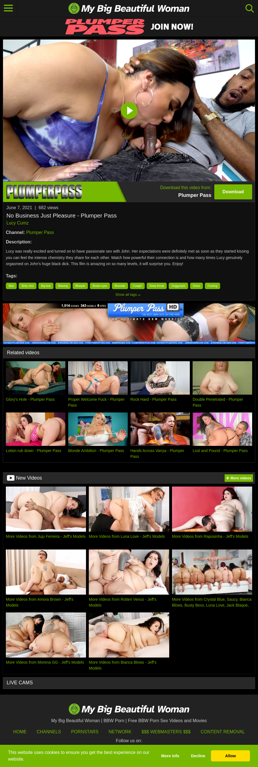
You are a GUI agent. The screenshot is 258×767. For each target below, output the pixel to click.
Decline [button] (198, 756)
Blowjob (80, 285)
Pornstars (84, 731)
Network (120, 731)
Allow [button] (230, 756)
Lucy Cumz (17, 223)
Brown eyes (100, 285)
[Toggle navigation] (8, 8)
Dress (196, 285)
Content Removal (223, 731)
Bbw (11, 285)
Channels (49, 731)
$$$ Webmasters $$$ (166, 731)
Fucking (212, 285)
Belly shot (27, 285)
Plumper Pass (40, 232)
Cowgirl (137, 285)
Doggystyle (178, 285)
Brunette (120, 285)
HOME (19, 731)
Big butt (46, 285)
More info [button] (170, 756)
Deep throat (156, 285)
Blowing (63, 285)
